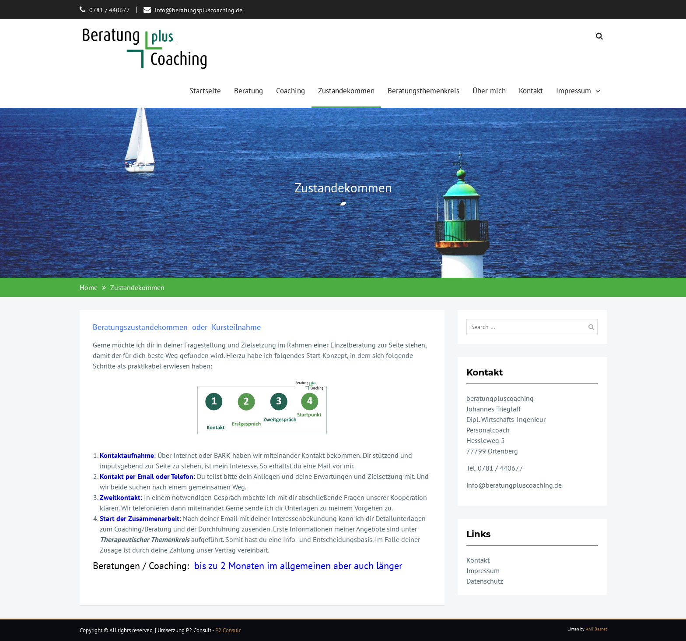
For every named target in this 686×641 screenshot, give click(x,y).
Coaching (290, 91)
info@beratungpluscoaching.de (514, 485)
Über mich (489, 91)
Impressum (573, 91)
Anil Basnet (596, 629)
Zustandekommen (346, 91)
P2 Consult (228, 630)
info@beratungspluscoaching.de (198, 10)
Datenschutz (484, 581)
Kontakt (531, 91)
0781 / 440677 (109, 10)
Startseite (205, 91)
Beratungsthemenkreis (423, 91)
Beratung (248, 91)
